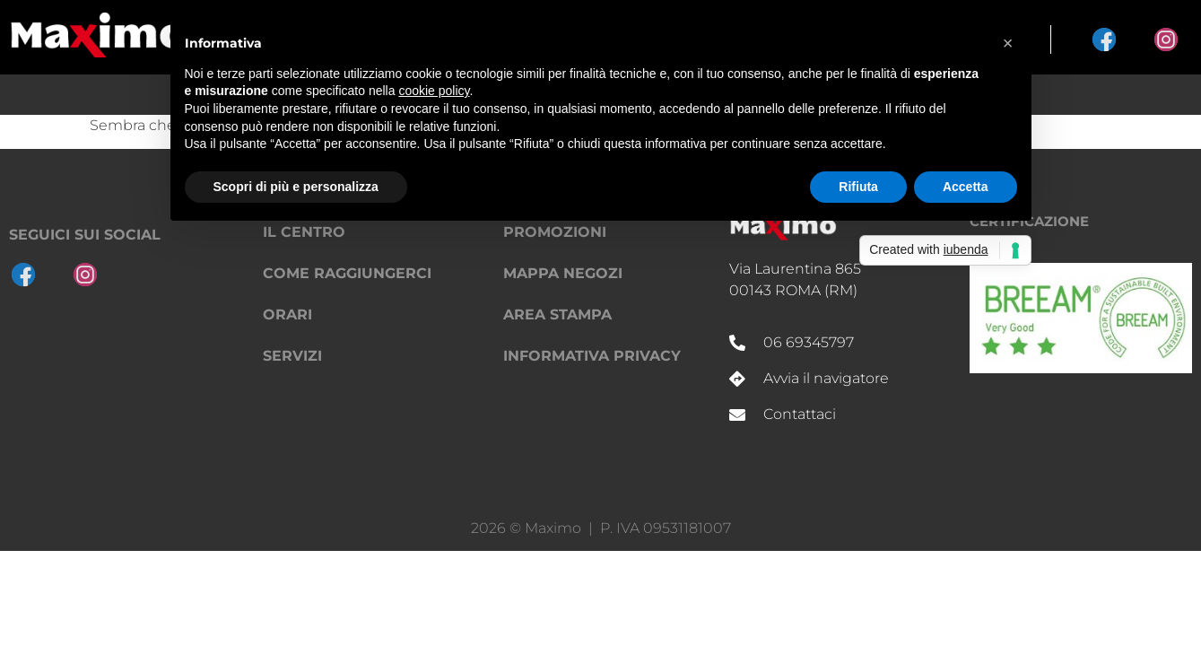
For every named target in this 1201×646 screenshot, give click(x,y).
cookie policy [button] (433, 90)
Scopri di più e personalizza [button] (296, 186)
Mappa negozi (562, 273)
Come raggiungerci (347, 273)
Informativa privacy (592, 355)
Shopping (82, 94)
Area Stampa (557, 314)
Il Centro (1120, 94)
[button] (1008, 43)
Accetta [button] (965, 186)
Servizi (292, 355)
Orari (287, 314)
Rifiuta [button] (858, 186)
